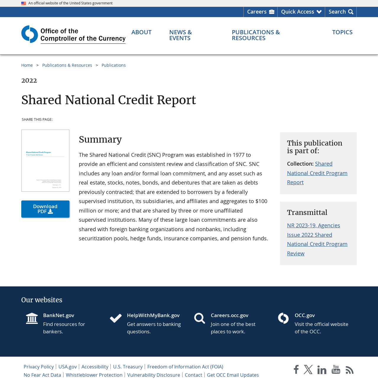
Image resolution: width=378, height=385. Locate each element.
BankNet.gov (58, 315)
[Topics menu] (342, 32)
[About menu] (141, 32)
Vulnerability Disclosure (153, 375)
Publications (114, 65)
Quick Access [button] (297, 11)
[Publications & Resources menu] (273, 35)
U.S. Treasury (128, 366)
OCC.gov (305, 315)
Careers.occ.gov (229, 315)
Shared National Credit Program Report (317, 173)
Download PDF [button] (45, 209)
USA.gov (67, 366)
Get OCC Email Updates (233, 375)
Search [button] (337, 11)
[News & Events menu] (192, 35)
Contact (193, 375)
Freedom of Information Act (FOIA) (185, 366)
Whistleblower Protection (94, 375)
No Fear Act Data (42, 375)
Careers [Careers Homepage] (257, 11)
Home (27, 65)
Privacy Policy (39, 366)
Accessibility (95, 366)
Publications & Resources (67, 65)
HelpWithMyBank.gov (153, 315)
